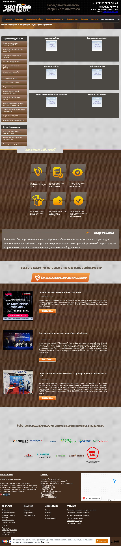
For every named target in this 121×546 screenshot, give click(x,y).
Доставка (84, 19)
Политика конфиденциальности (9, 529)
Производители (72, 19)
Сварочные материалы (11, 116)
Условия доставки (8, 513)
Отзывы (4, 525)
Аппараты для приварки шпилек (11, 98)
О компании (6, 510)
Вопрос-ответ (28, 513)
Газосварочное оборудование (13, 120)
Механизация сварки (10, 78)
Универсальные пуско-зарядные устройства (51, 100)
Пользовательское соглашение (8, 533)
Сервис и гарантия (8, 522)
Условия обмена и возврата (8, 516)
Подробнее (45, 542)
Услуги (47, 510)
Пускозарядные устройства (12, 144)
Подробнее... (47, 311)
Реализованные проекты (54, 19)
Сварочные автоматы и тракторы (11, 67)
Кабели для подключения (97, 100)
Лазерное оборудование (11, 61)
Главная (4, 25)
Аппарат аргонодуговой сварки (78, 515)
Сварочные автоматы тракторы (78, 513)
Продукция (19, 19)
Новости (48, 513)
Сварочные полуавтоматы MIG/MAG (12, 56)
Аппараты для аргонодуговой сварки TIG (13, 50)
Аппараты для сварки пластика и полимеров (14, 110)
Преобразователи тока (97, 72)
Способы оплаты (8, 520)
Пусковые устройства (51, 72)
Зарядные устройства (51, 44)
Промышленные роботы (34, 19)
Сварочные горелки (10, 87)
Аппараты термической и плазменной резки (11, 92)
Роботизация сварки (74, 521)
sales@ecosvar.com (110, 12)
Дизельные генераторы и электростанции (11, 132)
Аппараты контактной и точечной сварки (11, 73)
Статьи (47, 515)
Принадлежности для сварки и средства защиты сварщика (13, 104)
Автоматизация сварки (11, 82)
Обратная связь (29, 515)
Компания (8, 19)
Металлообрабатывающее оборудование (12, 138)
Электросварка (24, 25)
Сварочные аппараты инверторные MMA (10, 44)
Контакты (94, 19)
